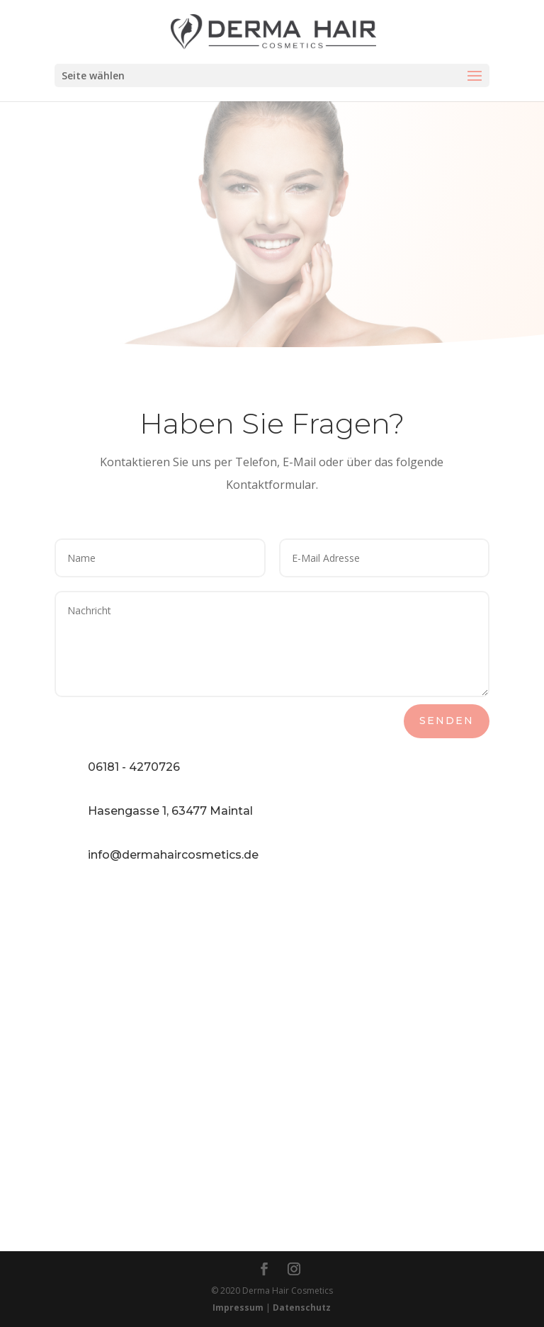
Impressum (238, 1307)
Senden (446, 720)
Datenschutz (302, 1307)
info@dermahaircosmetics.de (173, 855)
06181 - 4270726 (134, 767)
